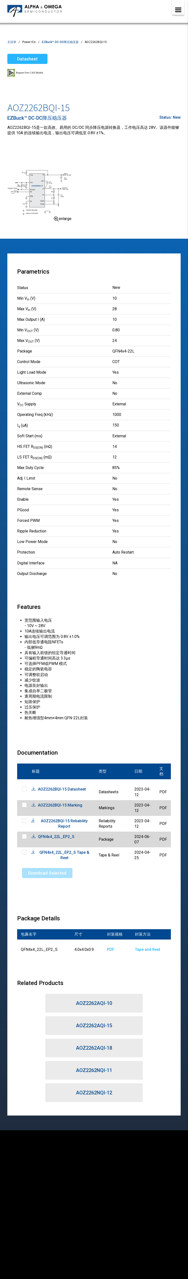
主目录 (11, 42)
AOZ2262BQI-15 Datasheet (62, 789)
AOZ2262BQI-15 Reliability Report (64, 824)
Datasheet (27, 58)
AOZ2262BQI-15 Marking (60, 805)
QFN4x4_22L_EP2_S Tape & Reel (64, 855)
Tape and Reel (147, 949)
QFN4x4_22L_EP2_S (56, 836)
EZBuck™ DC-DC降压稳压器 (60, 42)
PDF (110, 949)
